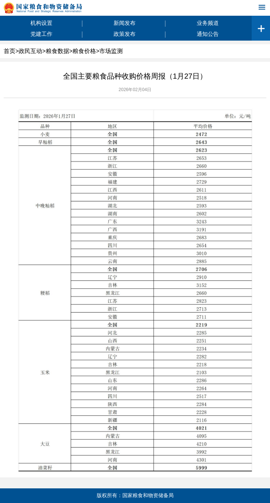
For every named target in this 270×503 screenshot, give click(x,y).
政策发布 (125, 34)
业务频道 (208, 23)
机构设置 (41, 23)
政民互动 (30, 51)
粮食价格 (84, 51)
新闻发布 (125, 23)
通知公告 (208, 34)
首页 (9, 51)
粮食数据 (57, 51)
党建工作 (41, 34)
